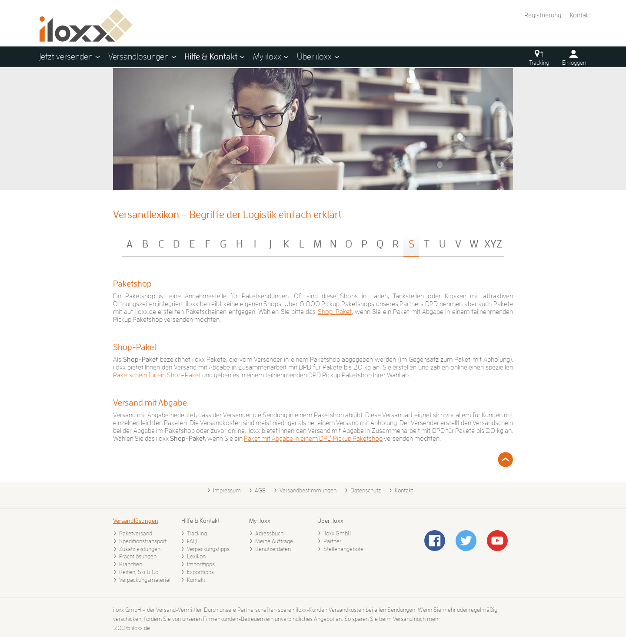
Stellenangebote (343, 549)
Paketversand (135, 533)
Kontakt (580, 15)
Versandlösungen (135, 521)
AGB (260, 490)
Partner (332, 541)
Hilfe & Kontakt (200, 521)
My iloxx (259, 521)
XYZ (493, 244)
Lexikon (196, 556)
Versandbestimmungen (308, 490)
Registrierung (542, 15)
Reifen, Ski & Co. (139, 572)
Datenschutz (365, 490)
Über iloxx (330, 521)
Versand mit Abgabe (150, 402)
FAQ (192, 541)
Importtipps (201, 564)
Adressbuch (269, 533)
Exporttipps (200, 572)
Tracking (197, 533)
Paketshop (132, 283)
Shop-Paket (335, 311)
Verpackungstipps (208, 549)
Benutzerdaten (273, 549)
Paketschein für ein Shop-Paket (157, 375)
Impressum (227, 490)
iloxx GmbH (337, 533)
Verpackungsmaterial (144, 580)
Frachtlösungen (137, 556)
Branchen (130, 564)
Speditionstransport (142, 541)
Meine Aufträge (274, 541)
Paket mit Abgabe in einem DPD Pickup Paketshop (313, 438)
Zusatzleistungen (139, 549)
